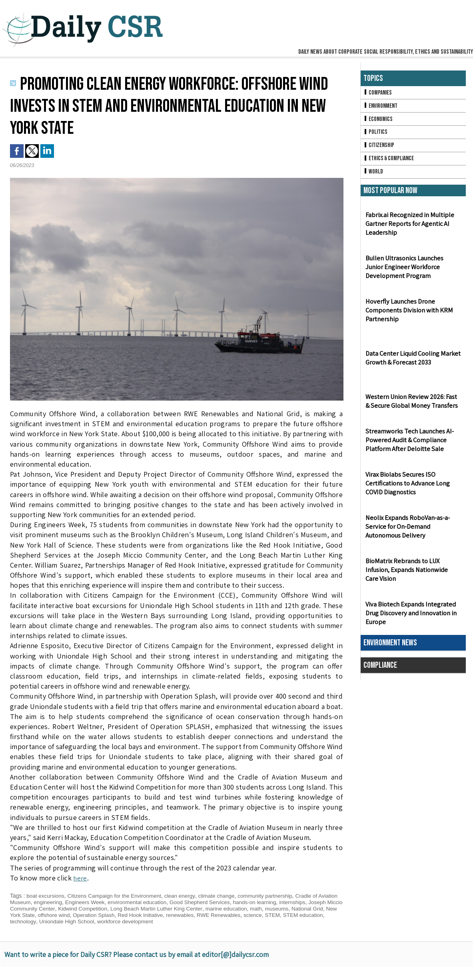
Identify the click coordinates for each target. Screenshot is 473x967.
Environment (381, 106)
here (80, 877)
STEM (330, 915)
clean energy (185, 895)
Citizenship (379, 147)
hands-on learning (284, 902)
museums (323, 908)
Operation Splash (145, 915)
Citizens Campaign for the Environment (117, 895)
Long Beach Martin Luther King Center (198, 908)
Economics (378, 120)
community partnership (273, 895)
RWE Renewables (274, 915)
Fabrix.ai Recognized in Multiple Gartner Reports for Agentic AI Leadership (408, 227)
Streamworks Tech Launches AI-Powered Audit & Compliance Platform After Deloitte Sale (408, 443)
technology (67, 921)
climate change (222, 895)
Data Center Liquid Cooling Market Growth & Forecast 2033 (412, 361)
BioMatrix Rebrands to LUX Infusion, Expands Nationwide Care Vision (412, 573)
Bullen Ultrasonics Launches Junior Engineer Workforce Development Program (413, 270)
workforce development (173, 921)
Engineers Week (108, 902)
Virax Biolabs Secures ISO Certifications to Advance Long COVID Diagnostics (406, 486)
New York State (65, 915)
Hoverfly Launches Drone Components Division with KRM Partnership (408, 313)
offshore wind (103, 915)
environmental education (163, 902)
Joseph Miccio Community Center (52, 908)
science (309, 915)
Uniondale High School (112, 921)
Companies (378, 93)
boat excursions (46, 895)
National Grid (26, 915)
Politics (375, 133)
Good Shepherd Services (227, 902)
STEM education (31, 921)
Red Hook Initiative (193, 915)
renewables (234, 915)
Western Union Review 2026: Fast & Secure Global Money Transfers (412, 404)
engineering (70, 902)
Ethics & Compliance (390, 161)
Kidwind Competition (122, 908)
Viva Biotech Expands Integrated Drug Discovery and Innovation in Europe (410, 616)
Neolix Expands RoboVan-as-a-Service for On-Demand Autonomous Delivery (406, 529)
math (301, 908)
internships (323, 902)
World (373, 174)
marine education (270, 908)
